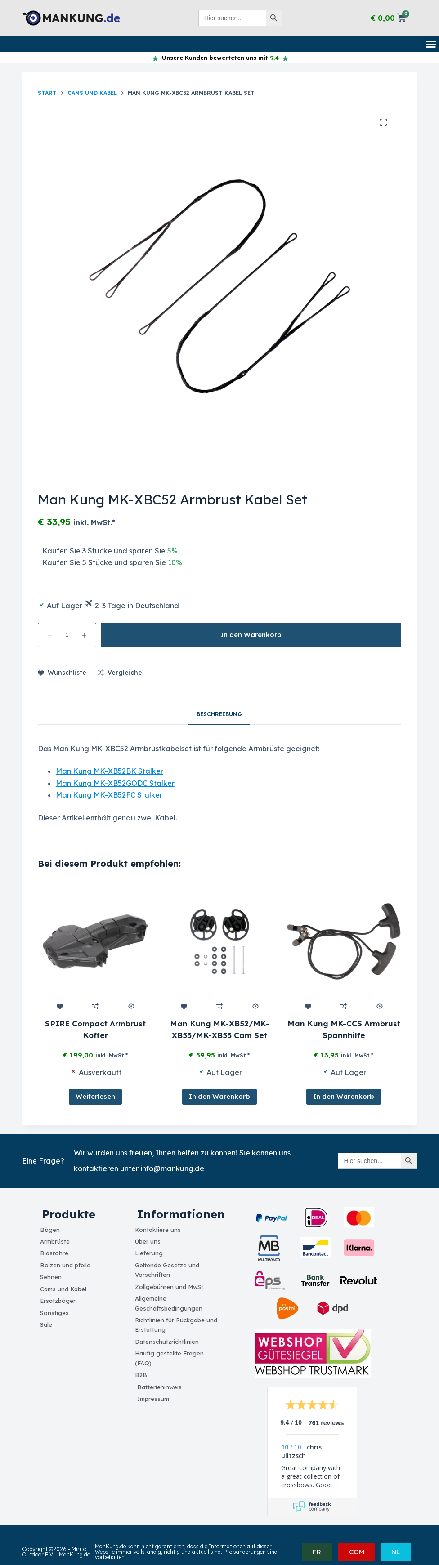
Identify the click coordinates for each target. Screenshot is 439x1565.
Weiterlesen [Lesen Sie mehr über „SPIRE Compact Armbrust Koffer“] (95, 1096)
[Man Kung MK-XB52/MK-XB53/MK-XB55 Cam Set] (219, 941)
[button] (431, 44)
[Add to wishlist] (62, 673)
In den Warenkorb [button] (219, 1096)
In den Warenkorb (251, 634)
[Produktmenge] (67, 635)
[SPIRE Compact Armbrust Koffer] (95, 941)
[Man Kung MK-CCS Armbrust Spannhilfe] (343, 941)
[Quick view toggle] (131, 1006)
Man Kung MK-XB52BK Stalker (109, 771)
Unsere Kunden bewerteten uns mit (218, 57)
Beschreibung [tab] (219, 714)
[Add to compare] (120, 673)
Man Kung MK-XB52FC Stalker (109, 794)
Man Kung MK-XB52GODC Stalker (115, 783)
